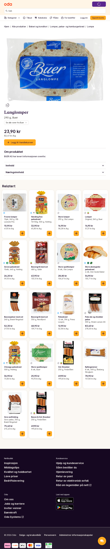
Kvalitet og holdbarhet (17, 471)
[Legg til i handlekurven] (22, 233)
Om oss (9, 499)
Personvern (50, 535)
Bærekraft (10, 512)
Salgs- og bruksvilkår (30, 535)
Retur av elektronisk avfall (72, 480)
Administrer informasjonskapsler (76, 535)
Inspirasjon (11, 463)
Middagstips (11, 467)
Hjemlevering (64, 471)
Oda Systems (14, 516)
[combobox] (56, 10)
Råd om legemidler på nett (74, 485)
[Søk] (6, 11)
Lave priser (11, 476)
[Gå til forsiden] (8, 4)
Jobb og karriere (14, 503)
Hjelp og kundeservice (70, 463)
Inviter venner (12, 508)
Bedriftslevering (14, 480)
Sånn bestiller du (66, 467)
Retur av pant (64, 476)
